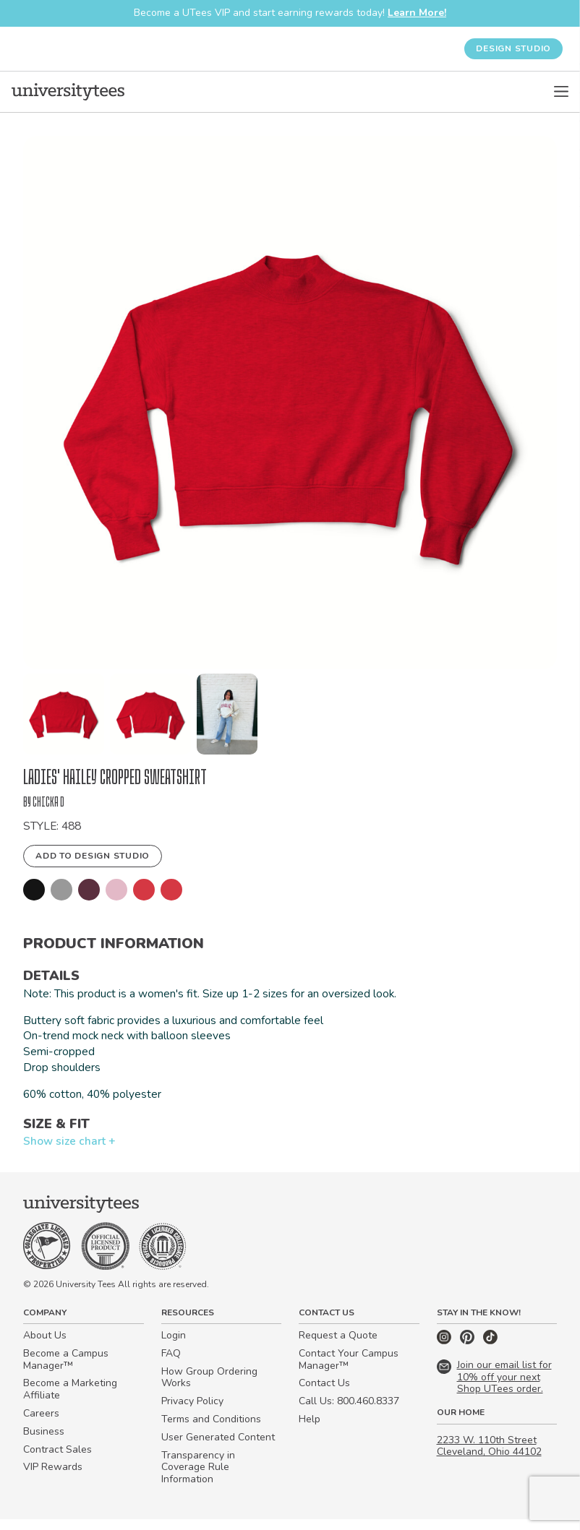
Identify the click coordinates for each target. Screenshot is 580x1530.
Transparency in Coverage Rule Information (198, 1478)
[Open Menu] (561, 92)
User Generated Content (218, 1448)
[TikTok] (490, 1352)
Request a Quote (338, 1346)
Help (309, 1430)
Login (173, 1346)
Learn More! (417, 13)
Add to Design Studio (92, 858)
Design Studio (513, 48)
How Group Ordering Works (209, 1388)
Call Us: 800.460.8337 (349, 1412)
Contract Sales (57, 1460)
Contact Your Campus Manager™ (348, 1370)
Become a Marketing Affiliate (70, 1401)
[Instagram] (445, 1352)
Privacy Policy (192, 1412)
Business (43, 1442)
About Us (45, 1346)
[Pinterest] (468, 1352)
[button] (63, 714)
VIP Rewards (52, 1478)
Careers (41, 1424)
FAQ (171, 1364)
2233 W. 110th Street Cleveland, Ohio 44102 (489, 1457)
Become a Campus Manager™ (65, 1370)
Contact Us (324, 1394)
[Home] (68, 91)
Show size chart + (70, 1150)
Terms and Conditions (211, 1430)
